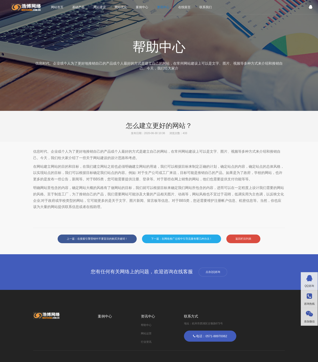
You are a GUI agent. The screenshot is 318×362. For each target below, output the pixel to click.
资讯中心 (163, 7)
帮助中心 (146, 325)
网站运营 (146, 333)
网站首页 (57, 7)
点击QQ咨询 (213, 271)
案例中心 (142, 7)
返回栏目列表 (243, 238)
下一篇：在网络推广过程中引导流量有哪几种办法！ (181, 238)
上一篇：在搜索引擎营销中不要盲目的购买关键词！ (97, 238)
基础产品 (78, 7)
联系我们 (205, 7)
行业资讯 (146, 341)
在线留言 (184, 7)
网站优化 (121, 7)
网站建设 (99, 7)
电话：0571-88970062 (210, 336)
